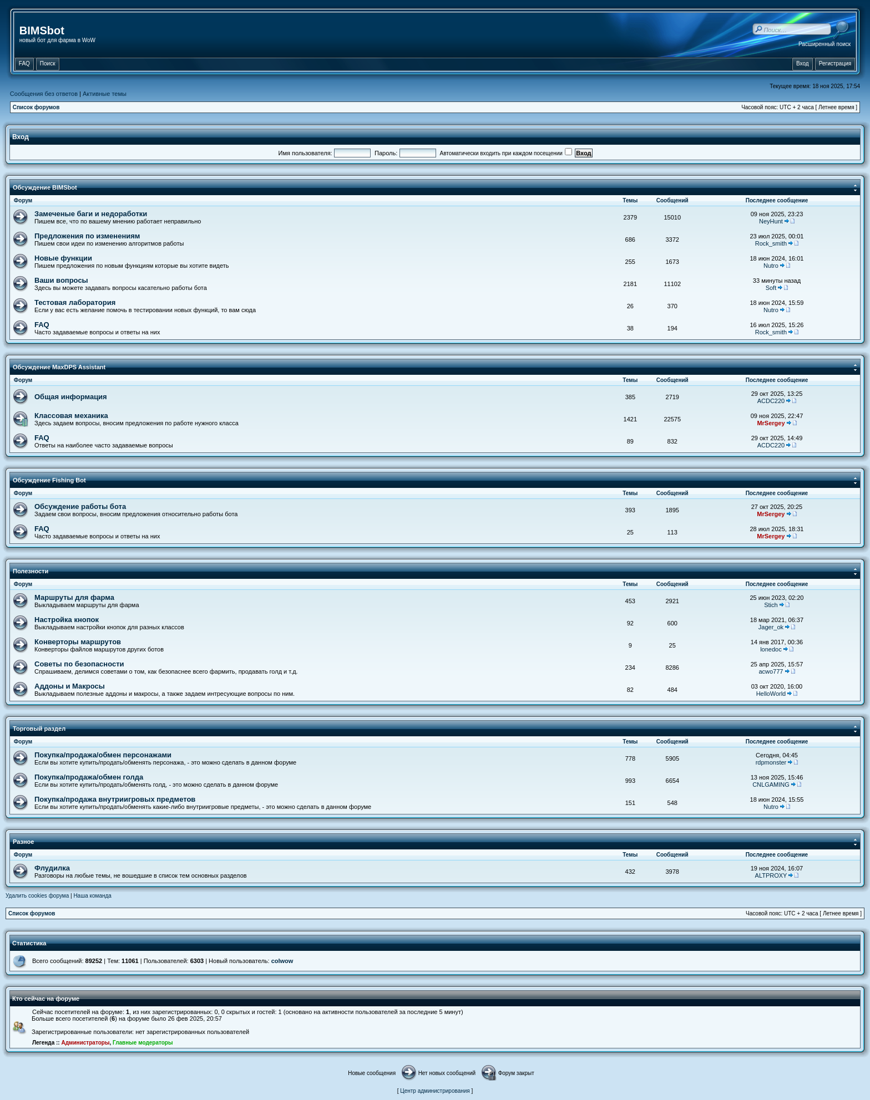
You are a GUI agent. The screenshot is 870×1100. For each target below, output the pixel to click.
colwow (282, 961)
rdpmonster (771, 762)
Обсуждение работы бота (80, 506)
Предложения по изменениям (87, 236)
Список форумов (36, 107)
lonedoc (771, 649)
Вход (20, 137)
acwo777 (770, 671)
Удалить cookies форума (37, 896)
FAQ (41, 324)
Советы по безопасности (79, 664)
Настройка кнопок (66, 619)
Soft (771, 287)
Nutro (770, 265)
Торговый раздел (39, 728)
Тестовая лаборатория (74, 302)
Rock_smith (771, 243)
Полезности (30, 571)
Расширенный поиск (824, 44)
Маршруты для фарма (74, 597)
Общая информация (70, 397)
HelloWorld (771, 693)
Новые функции (63, 258)
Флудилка (52, 868)
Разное (23, 841)
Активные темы (105, 93)
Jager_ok (770, 627)
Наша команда (92, 896)
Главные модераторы (143, 1043)
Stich (770, 605)
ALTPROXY (771, 875)
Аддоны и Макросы (69, 686)
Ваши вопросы (61, 280)
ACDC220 (771, 401)
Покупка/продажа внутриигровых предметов (114, 799)
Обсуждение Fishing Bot (49, 480)
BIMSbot (41, 30)
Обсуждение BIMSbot (45, 187)
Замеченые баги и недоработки (90, 214)
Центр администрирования (435, 1091)
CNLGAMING (771, 784)
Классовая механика (71, 415)
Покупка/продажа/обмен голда (88, 777)
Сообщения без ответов (44, 93)
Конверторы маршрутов (77, 642)
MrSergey (771, 423)
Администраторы (85, 1043)
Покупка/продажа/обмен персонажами (102, 755)
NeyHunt (771, 221)
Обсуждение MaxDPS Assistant (59, 367)
